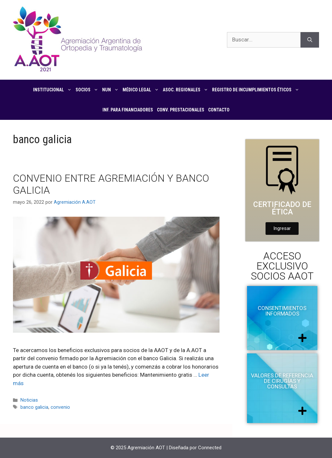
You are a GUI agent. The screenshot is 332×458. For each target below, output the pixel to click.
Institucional (53, 90)
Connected (209, 448)
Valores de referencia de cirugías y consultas (282, 381)
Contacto (219, 109)
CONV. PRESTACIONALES (180, 109)
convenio (60, 407)
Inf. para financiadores (127, 109)
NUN (111, 90)
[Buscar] (310, 40)
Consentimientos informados (282, 311)
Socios (88, 90)
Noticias (29, 400)
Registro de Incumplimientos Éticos (256, 90)
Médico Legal (142, 90)
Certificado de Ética (282, 208)
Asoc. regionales (186, 90)
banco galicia (34, 407)
